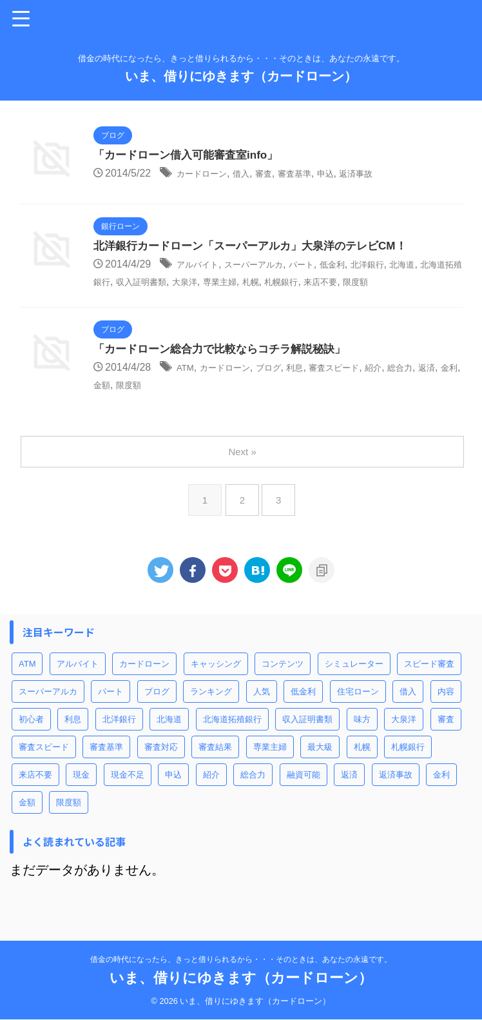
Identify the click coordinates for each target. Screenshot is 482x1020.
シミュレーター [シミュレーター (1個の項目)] (354, 680)
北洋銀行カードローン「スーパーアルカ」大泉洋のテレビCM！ (259, 246)
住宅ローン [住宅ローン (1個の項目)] (358, 708)
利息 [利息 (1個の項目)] (72, 736)
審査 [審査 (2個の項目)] (446, 736)
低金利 (364, 265)
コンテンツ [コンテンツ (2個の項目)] (283, 680)
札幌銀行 (385, 282)
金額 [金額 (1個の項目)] (27, 819)
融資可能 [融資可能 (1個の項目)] (303, 791)
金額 (156, 402)
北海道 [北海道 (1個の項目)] (169, 736)
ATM (187, 385)
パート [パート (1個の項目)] (110, 708)
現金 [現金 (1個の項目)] (81, 791)
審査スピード (365, 385)
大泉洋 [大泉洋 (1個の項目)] (403, 736)
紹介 (411, 385)
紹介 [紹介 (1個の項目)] (211, 791)
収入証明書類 (218, 282)
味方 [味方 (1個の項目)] (362, 736)
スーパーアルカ (270, 265)
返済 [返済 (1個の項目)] (349, 791)
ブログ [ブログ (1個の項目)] (156, 708)
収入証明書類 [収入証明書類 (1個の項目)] (307, 736)
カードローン (207, 174)
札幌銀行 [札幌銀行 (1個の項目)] (408, 764)
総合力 (443, 385)
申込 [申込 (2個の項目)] (173, 791)
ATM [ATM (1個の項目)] (27, 680)
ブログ (286, 385)
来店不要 (432, 282)
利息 (317, 385)
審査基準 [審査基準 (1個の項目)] (106, 764)
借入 (254, 174)
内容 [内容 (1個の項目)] (446, 708)
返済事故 (390, 174)
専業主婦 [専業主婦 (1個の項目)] (270, 764)
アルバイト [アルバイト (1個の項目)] (78, 680)
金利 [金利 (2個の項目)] (441, 791)
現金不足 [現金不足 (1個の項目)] (127, 791)
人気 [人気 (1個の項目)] (261, 708)
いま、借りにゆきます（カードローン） (241, 76)
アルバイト (202, 265)
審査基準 (317, 174)
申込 (354, 174)
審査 (281, 174)
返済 (103, 402)
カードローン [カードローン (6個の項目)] (144, 680)
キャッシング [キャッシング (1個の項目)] (216, 680)
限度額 (108, 298)
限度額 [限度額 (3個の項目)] (68, 819)
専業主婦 (312, 282)
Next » (243, 468)
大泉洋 (270, 282)
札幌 (348, 282)
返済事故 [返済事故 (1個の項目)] (395, 791)
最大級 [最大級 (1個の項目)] (320, 764)
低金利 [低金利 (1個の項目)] (303, 708)
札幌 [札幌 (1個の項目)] (362, 764)
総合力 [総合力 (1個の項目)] (252, 791)
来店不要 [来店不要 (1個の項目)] (35, 791)
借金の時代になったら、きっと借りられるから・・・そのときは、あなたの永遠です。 (241, 960)
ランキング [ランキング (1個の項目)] (211, 708)
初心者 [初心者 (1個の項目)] (31, 736)
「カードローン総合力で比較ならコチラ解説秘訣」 (226, 366)
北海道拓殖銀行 (146, 282)
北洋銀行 (406, 265)
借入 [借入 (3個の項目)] (408, 708)
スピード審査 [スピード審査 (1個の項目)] (429, 680)
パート (327, 265)
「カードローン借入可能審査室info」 (191, 156)
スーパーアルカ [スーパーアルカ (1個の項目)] (48, 708)
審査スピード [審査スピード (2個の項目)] (44, 764)
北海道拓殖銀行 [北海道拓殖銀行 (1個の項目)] (232, 736)
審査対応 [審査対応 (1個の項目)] (161, 764)
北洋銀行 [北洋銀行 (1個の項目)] (119, 736)
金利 (130, 402)
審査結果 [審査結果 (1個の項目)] (215, 764)
